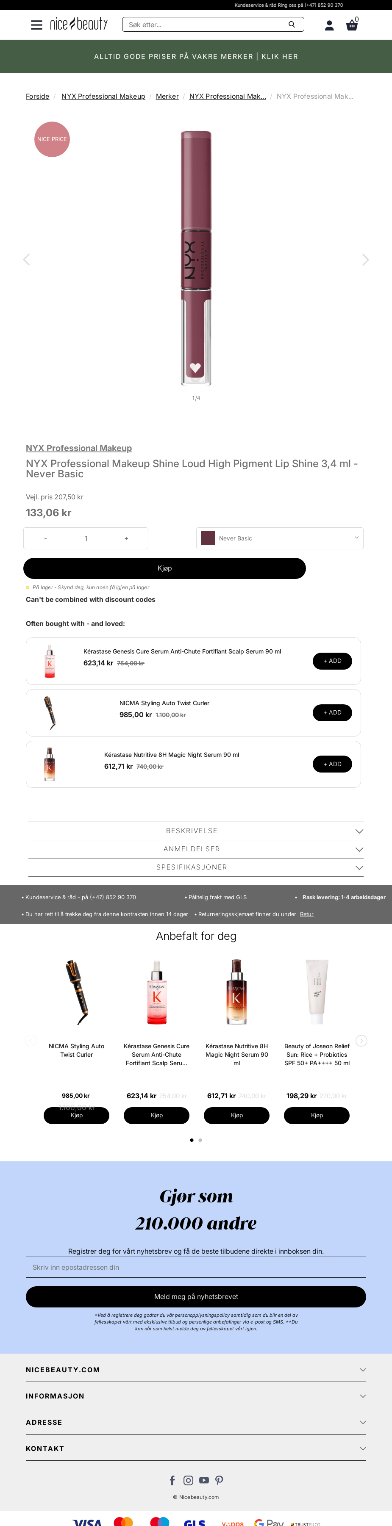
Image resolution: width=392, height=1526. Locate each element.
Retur (307, 914)
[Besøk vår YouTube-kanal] (204, 1483)
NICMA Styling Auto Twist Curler (164, 702)
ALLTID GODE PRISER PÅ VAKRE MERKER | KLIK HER (196, 56)
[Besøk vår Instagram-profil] (188, 1483)
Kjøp (165, 568)
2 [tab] (201, 1140)
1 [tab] (192, 1140)
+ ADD (332, 660)
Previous (27, 260)
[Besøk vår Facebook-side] (173, 1483)
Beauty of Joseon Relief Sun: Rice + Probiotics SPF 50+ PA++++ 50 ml (317, 1054)
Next (364, 260)
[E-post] (196, 1267)
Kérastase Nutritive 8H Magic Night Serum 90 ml (171, 754)
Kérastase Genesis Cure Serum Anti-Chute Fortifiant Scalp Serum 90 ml (182, 651)
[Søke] (213, 24)
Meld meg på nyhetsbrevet (196, 1296)
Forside (37, 96)
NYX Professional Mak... (228, 96)
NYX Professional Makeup (103, 96)
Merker (167, 96)
